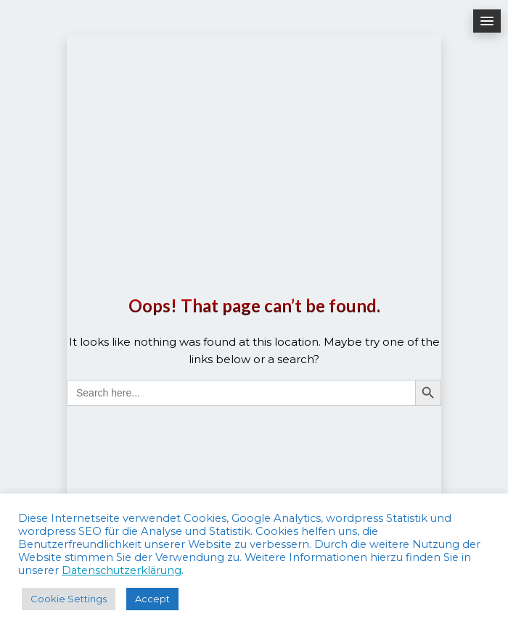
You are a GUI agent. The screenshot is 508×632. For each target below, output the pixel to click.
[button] (487, 21)
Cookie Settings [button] (68, 598)
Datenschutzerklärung (121, 570)
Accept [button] (152, 598)
